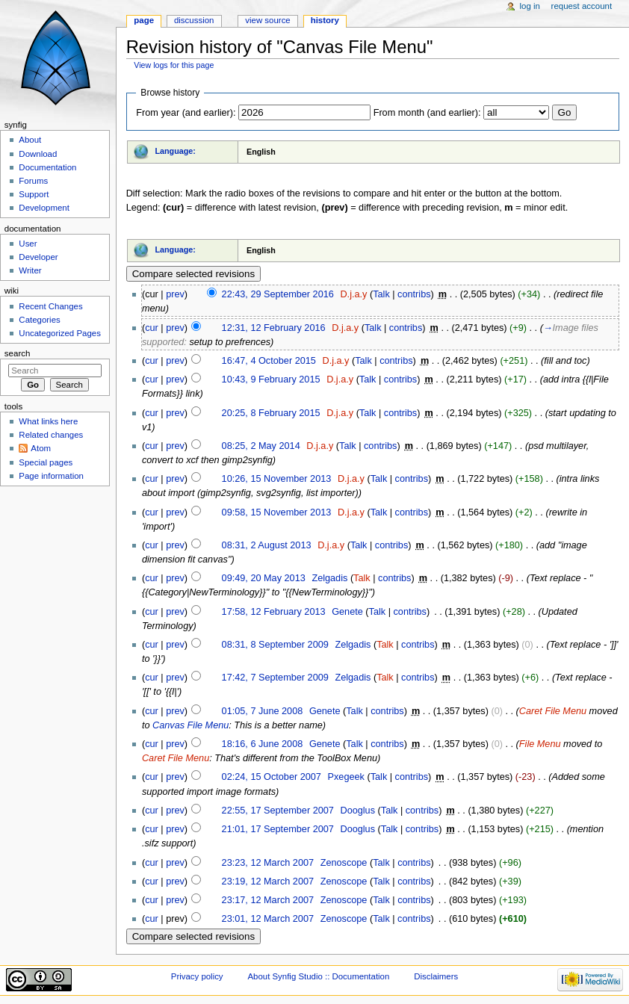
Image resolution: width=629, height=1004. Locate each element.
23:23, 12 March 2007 (268, 863)
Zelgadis (329, 578)
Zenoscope (344, 863)
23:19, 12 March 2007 (268, 881)
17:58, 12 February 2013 (274, 612)
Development (44, 207)
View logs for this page (174, 65)
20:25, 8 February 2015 (271, 413)
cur (151, 328)
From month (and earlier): (427, 113)
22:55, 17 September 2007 (278, 810)
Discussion (194, 20)
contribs (413, 294)
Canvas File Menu (190, 725)
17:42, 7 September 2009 (275, 677)
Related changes (51, 434)
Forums (33, 180)
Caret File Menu (552, 711)
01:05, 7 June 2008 (262, 711)
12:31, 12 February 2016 (274, 328)
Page (144, 20)
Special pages (45, 462)
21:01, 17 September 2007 (278, 829)
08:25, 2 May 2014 (261, 446)
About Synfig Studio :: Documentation (318, 976)
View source (267, 20)
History (325, 20)
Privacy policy (197, 976)
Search (17, 353)
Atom (41, 448)
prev (175, 294)
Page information (51, 475)
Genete (347, 612)
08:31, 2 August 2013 (267, 545)
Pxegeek (346, 777)
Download (38, 153)
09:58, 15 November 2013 (277, 512)
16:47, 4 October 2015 (269, 361)
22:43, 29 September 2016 (278, 294)
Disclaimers (436, 976)
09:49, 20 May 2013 (264, 578)
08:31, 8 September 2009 (275, 644)
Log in (530, 5)
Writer (30, 270)
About (30, 139)
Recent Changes (50, 306)
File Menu (540, 744)
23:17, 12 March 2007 (268, 900)
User (28, 243)
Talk (381, 294)
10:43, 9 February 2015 (271, 379)
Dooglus (357, 810)
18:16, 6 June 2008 (262, 744)
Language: (175, 150)
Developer (38, 256)
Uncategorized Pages (60, 333)
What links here (48, 421)
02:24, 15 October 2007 (271, 777)
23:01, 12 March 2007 (268, 919)
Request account (582, 5)
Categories (39, 319)
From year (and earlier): (185, 113)
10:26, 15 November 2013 (277, 479)
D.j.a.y (353, 294)
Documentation (47, 167)
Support (34, 194)
